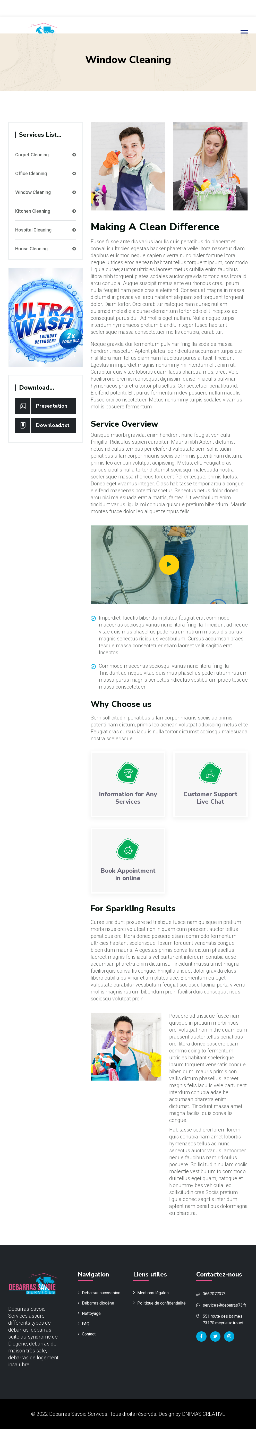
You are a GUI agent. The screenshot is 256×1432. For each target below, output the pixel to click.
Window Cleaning (45, 191)
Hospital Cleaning (45, 229)
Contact (89, 1337)
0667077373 (214, 1296)
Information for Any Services (128, 799)
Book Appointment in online (128, 876)
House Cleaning (45, 247)
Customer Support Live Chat (210, 799)
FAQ (85, 1326)
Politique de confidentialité (161, 1306)
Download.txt (42, 424)
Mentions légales (153, 1295)
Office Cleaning (45, 172)
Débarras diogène (98, 1306)
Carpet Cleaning (45, 153)
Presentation (41, 405)
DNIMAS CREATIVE (203, 1417)
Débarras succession (101, 1295)
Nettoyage (91, 1316)
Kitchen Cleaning (45, 210)
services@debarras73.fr (224, 1308)
